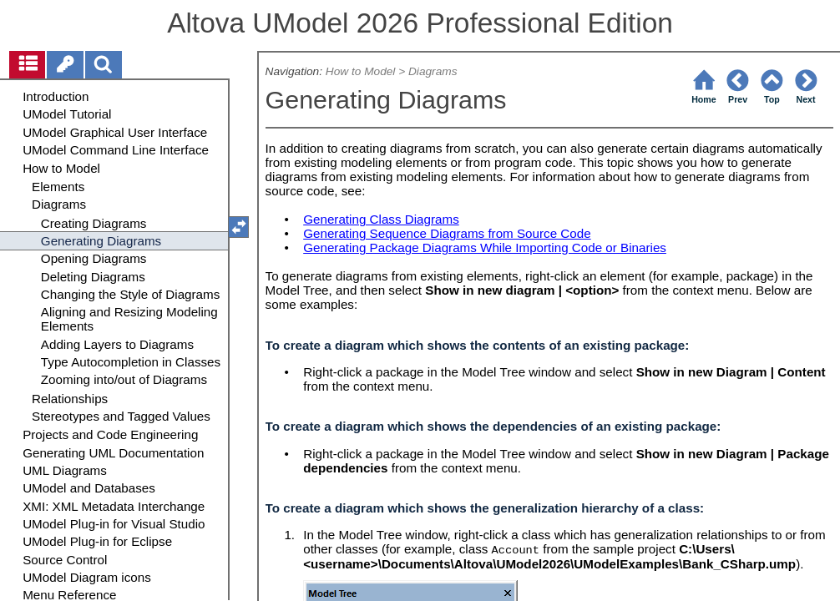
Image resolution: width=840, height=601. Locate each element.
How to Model (361, 71)
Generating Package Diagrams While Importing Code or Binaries (484, 247)
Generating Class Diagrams (381, 219)
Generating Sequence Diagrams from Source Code (446, 233)
